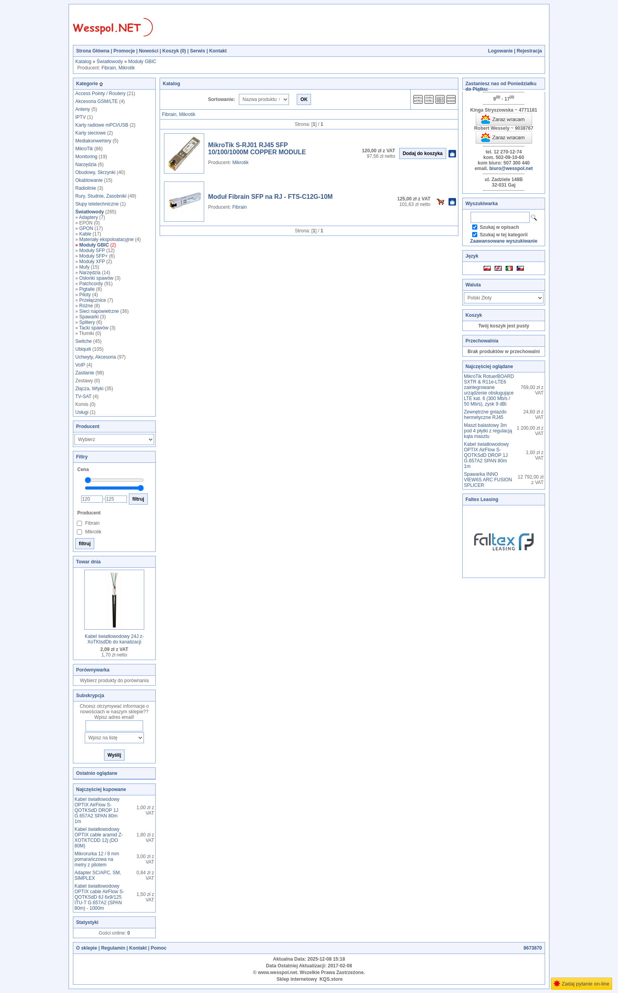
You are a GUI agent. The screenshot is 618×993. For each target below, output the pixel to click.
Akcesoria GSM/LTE (96, 101)
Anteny (82, 109)
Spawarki (89, 317)
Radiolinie (85, 188)
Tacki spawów (93, 328)
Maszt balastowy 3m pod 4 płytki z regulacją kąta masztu (488, 431)
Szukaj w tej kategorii (503, 234)
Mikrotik (127, 68)
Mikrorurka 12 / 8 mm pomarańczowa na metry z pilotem (96, 859)
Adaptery (88, 217)
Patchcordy (91, 283)
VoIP (80, 365)
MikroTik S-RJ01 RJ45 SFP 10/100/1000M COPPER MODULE (257, 148)
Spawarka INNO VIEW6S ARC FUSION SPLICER (488, 479)
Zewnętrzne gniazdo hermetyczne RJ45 (485, 414)
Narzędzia (86, 164)
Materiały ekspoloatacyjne (106, 239)
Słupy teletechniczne (97, 204)
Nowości (148, 51)
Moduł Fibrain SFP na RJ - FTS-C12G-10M (270, 196)
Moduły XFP (92, 261)
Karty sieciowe (90, 133)
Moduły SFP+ (93, 256)
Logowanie (500, 51)
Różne (86, 306)
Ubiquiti (83, 349)
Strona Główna (93, 51)
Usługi (81, 412)
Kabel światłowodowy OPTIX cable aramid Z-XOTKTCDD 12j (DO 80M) (98, 838)
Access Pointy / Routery (100, 93)
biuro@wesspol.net (510, 168)
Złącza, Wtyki (89, 388)
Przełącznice (92, 300)
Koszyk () (174, 51)
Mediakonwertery (93, 141)
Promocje (124, 51)
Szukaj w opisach (499, 227)
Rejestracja (529, 51)
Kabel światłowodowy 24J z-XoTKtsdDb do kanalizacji (114, 639)
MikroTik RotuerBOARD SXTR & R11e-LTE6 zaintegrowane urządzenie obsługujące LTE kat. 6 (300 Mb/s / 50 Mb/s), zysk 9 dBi (489, 390)
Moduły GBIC (142, 61)
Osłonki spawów (96, 278)
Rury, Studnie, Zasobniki (101, 196)
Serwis (197, 51)
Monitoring (86, 156)
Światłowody (110, 61)
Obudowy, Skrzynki (95, 172)
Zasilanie (84, 373)
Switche (83, 341)
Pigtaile (87, 289)
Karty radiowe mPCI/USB (101, 125)
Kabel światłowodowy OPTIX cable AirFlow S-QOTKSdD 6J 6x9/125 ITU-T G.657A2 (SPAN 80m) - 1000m (99, 897)
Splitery (87, 322)
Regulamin (113, 948)
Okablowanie (88, 180)
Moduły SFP (92, 250)
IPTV (80, 117)
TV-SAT (83, 396)
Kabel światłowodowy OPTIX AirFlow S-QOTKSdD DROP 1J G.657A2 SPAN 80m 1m (96, 810)
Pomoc (158, 948)
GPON (86, 228)
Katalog (83, 61)
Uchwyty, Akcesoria (95, 357)
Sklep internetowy (297, 979)
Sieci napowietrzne (99, 311)
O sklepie (86, 948)
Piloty (85, 294)
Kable (85, 234)
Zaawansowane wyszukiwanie (504, 241)
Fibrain (108, 68)
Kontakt (218, 51)
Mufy (84, 267)
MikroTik (84, 148)
